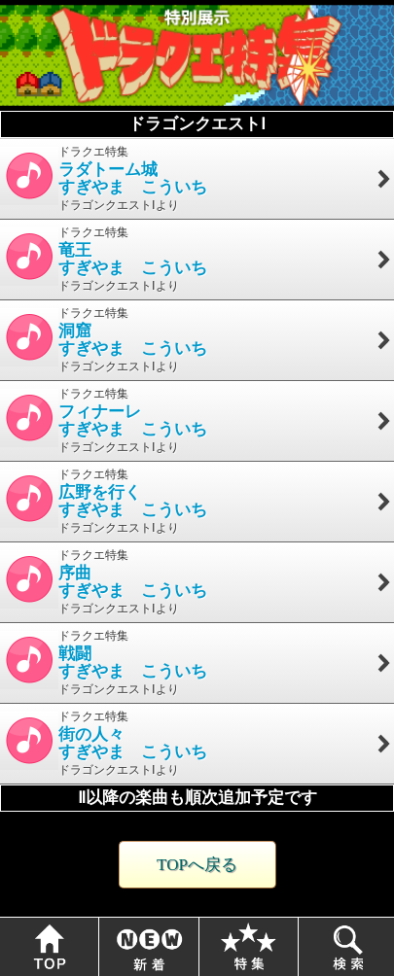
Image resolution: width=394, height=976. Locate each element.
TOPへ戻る (197, 864)
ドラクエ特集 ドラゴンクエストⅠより (197, 178)
